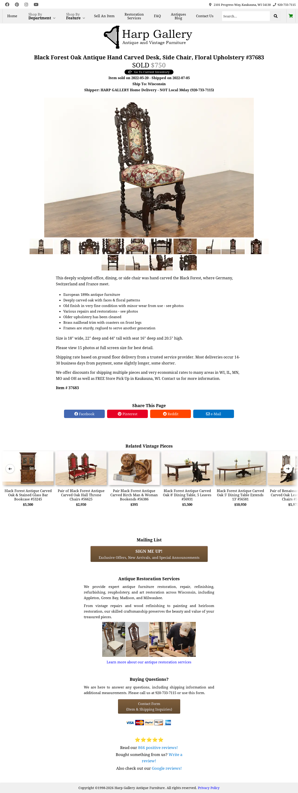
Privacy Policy (209, 788)
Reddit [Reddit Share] (170, 414)
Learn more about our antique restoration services (149, 662)
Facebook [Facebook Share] (84, 414)
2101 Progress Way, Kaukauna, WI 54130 (242, 5)
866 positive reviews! (158, 747)
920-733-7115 (287, 5)
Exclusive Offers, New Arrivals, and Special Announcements (149, 554)
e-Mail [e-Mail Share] (213, 414)
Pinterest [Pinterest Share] (127, 414)
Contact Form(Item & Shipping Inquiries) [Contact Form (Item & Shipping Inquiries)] (149, 706)
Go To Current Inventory (149, 72)
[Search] (246, 16)
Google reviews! (167, 768)
